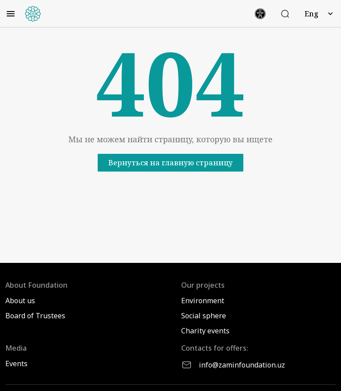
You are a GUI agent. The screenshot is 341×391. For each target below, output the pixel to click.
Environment (202, 301)
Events (16, 364)
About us (20, 301)
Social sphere (203, 316)
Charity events (205, 331)
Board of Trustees (35, 316)
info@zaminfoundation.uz (233, 365)
